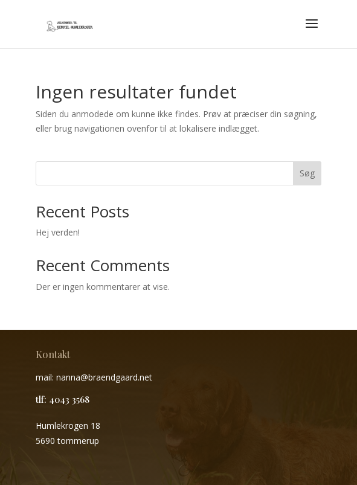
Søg (307, 173)
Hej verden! (58, 232)
